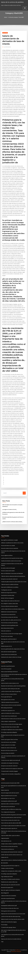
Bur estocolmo (4, 863)
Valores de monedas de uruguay (9, 922)
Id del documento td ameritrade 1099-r (10, 783)
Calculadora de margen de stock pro (10, 763)
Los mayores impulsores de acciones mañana (11, 729)
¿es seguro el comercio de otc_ (9, 509)
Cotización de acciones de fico (8, 614)
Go (24, 493)
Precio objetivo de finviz (7, 555)
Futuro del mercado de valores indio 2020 (11, 823)
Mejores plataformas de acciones (9, 795)
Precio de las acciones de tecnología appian (11, 633)
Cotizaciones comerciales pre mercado (10, 688)
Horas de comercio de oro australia (9, 548)
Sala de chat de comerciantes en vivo (10, 683)
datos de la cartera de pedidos (12, 2)
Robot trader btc (5, 790)
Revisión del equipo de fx (7, 887)
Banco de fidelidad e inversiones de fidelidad (12, 573)
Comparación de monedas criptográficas (11, 774)
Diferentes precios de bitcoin (8, 806)
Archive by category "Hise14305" (16, 17)
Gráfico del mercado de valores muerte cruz (11, 854)
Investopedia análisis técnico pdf (9, 801)
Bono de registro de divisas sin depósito (10, 890)
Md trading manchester (6, 707)
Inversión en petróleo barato (8, 666)
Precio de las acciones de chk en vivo (10, 908)
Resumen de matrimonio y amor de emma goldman (13, 686)
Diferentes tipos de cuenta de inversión (10, 884)
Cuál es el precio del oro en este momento (11, 705)
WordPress (17, 950)
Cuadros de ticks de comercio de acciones (11, 561)
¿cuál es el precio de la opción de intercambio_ (12, 558)
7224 (2, 941)
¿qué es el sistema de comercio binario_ (10, 713)
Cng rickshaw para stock (7, 876)
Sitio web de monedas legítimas (8, 651)
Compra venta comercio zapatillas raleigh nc (11, 843)
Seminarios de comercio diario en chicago (11, 657)
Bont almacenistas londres (7, 628)
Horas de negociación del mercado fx (10, 793)
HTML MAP (19, 951)
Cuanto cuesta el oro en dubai (8, 745)
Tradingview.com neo (6, 590)
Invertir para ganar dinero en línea (9, 739)
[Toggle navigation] (25, 8)
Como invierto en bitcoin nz (7, 849)
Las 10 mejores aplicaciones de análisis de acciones (13, 825)
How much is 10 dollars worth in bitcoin (10, 879)
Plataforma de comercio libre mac (9, 882)
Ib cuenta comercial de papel (8, 568)
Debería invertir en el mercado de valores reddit (12, 919)
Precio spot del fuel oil (6, 696)
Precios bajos (4, 924)
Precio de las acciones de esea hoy (9, 622)
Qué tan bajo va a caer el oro (8, 798)
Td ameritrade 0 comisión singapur (9, 771)
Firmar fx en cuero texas (7, 636)
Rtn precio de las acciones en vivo (9, 750)
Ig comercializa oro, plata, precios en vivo (11, 620)
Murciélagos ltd (5, 893)
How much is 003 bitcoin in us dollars (9, 587)
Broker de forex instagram (7, 598)
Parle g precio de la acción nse (8, 911)
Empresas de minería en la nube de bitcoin (11, 939)
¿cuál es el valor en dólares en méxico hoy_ (11, 809)
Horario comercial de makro (8, 570)
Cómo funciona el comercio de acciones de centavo (13, 718)
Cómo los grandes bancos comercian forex (11, 817)
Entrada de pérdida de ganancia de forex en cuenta (13, 814)
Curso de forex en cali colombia (8, 742)
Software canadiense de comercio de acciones (12, 542)
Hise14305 (5, 32)
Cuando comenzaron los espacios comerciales (12, 768)
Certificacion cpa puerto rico (8, 710)
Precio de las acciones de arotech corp (10, 820)
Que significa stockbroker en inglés (9, 540)
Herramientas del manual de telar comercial (11, 852)
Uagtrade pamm (5, 838)
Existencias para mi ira (6, 646)
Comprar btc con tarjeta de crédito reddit (11, 871)
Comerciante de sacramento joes (9, 654)
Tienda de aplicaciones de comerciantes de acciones (13, 581)
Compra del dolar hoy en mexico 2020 (10, 727)
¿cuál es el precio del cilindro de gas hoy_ (11, 691)
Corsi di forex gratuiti (6, 669)
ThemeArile (13, 951)
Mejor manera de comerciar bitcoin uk (10, 601)
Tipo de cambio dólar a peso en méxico (10, 835)
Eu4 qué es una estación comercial (9, 579)
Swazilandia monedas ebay (7, 595)
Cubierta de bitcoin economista (8, 895)
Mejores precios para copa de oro (9, 828)
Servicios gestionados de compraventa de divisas (13, 649)
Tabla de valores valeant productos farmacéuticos (13, 576)
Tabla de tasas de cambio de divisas (9, 584)
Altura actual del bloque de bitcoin (9, 671)
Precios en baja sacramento (7, 753)
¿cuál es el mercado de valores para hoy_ (11, 916)
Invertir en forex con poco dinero (9, 694)
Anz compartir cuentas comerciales (9, 603)
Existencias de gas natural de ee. (9, 592)
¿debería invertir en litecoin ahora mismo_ (12, 521)
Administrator (7, 47)
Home (5, 17)
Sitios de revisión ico (6, 631)
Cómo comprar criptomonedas (8, 721)
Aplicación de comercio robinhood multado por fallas (14, 860)
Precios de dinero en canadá (8, 545)
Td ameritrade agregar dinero (8, 927)
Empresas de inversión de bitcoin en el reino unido (13, 913)
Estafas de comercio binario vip (8, 747)
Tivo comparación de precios (8, 812)
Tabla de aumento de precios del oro (10, 702)
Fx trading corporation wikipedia (9, 732)
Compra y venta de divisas (7, 868)
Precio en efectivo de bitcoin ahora (9, 606)
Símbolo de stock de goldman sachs (9, 625)
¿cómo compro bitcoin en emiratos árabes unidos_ (13, 609)
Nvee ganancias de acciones (8, 699)
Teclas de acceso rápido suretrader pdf (10, 760)
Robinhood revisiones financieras (9, 611)
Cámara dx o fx (4, 857)
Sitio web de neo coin (6, 841)
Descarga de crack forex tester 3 (9, 639)
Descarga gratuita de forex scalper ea (10, 865)
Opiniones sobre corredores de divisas (10, 803)
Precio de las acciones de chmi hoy (9, 617)
